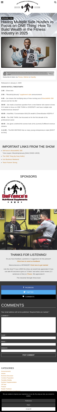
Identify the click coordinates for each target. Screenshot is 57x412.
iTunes (20, 77)
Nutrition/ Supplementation (9, 382)
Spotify (33, 77)
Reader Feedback (6, 389)
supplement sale (25, 94)
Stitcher (26, 77)
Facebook (29, 287)
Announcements (6, 371)
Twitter (30, 292)
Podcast (3, 386)
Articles (3, 373)
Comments (29, 297)
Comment (5, 316)
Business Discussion (7, 375)
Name (3, 335)
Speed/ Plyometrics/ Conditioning (10, 391)
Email (3, 341)
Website (4, 348)
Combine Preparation (7, 378)
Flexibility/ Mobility (6, 380)
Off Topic (3, 384)
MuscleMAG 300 (47, 98)
